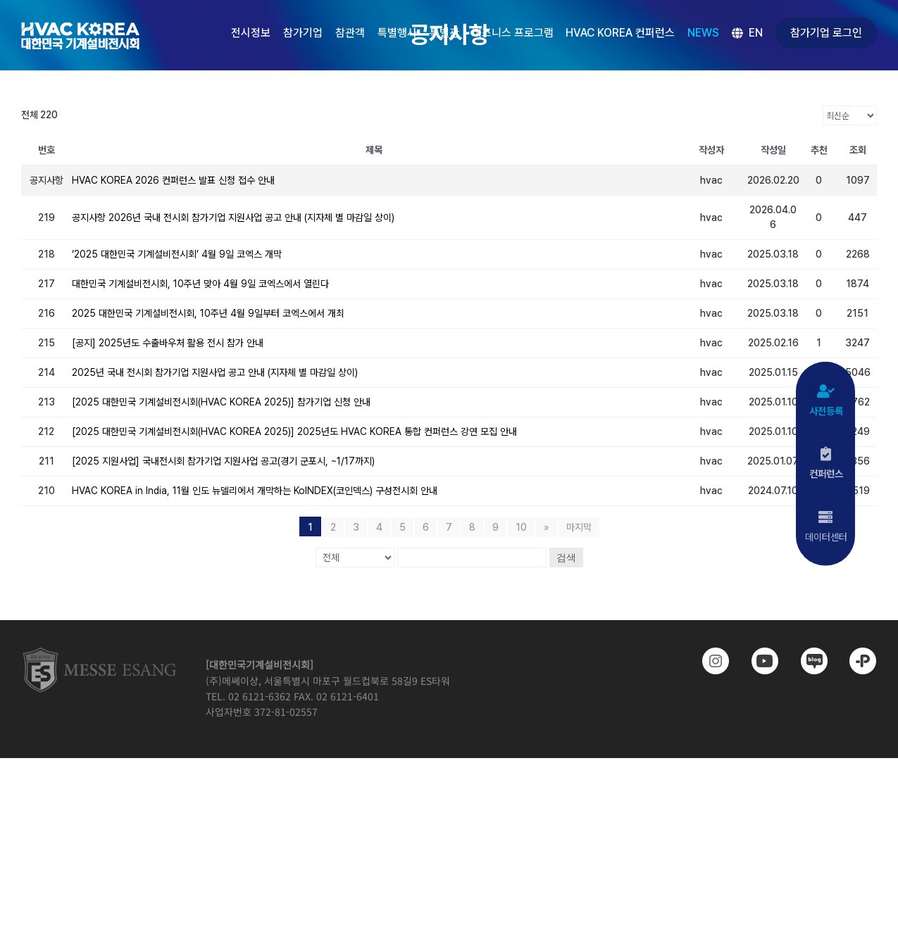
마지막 (579, 527)
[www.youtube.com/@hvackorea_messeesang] (758, 661)
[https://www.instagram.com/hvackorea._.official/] (709, 661)
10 (521, 527)
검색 (566, 557)
